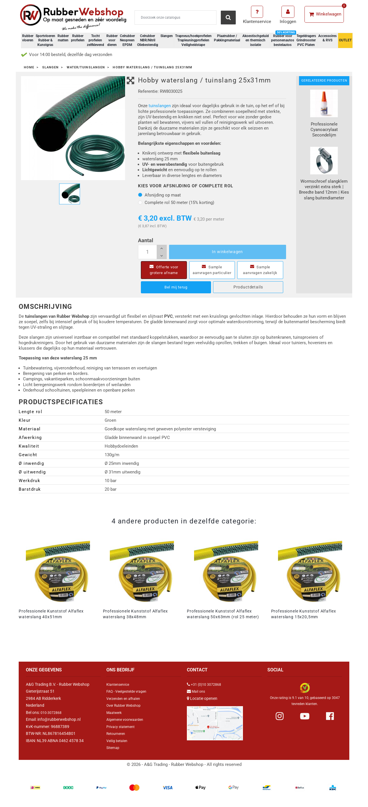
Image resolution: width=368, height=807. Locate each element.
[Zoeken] (175, 17)
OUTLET (345, 40)
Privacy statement (122, 732)
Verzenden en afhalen (125, 704)
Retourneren (117, 739)
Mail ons (199, 697)
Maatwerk (115, 718)
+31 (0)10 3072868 (208, 690)
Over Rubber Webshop (126, 711)
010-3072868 (53, 718)
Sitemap (113, 753)
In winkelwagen (227, 251)
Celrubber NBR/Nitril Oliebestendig (147, 40)
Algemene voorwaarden (127, 725)
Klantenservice (119, 690)
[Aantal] (152, 252)
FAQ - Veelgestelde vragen (129, 697)
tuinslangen (160, 105)
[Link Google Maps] (215, 726)
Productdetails (248, 292)
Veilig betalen (118, 746)
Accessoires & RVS (327, 38)
